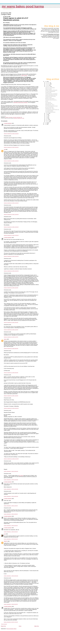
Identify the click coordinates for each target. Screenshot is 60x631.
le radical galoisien (8, 123)
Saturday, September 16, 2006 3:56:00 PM (11, 348)
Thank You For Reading (50, 87)
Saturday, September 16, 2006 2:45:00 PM (11, 322)
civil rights (14, 117)
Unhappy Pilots (48, 92)
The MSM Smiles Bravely (50, 112)
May (47, 116)
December (48, 82)
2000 (46, 124)
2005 (46, 122)
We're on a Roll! (48, 88)
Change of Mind (48, 97)
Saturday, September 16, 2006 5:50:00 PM (11, 372)
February (47, 120)
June (47, 115)
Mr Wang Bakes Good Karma (23, 6)
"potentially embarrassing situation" (20, 102)
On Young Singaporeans (50, 91)
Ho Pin (46, 101)
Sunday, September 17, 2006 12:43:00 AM (11, 489)
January (47, 121)
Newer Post (3, 626)
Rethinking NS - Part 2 (49, 104)
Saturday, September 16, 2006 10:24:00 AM (11, 133)
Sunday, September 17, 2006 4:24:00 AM (11, 525)
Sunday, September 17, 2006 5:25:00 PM (11, 604)
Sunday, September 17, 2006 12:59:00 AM (11, 496)
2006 (46, 81)
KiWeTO (5, 541)
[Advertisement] (53, 17)
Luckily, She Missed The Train (51, 94)
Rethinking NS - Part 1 (49, 108)
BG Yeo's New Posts (49, 107)
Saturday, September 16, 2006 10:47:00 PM (11, 458)
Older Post (36, 626)
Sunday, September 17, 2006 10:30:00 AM (11, 575)
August (47, 113)
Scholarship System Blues (50, 96)
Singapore (6, 117)
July (46, 114)
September (48, 86)
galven (5, 339)
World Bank (18, 117)
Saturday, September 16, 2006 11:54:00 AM (11, 235)
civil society (10, 117)
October (47, 85)
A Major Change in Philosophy (51, 90)
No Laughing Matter (49, 110)
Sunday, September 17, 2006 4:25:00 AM (11, 531)
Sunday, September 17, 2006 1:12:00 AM (11, 505)
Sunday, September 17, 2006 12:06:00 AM (11, 471)
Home (20, 626)
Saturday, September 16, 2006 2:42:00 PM (11, 287)
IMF (21, 117)
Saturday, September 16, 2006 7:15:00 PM (11, 395)
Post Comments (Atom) (11, 628)
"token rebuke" (24, 75)
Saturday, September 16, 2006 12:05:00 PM (11, 256)
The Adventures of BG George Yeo (52, 109)
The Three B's (48, 102)
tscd (5, 533)
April (47, 118)
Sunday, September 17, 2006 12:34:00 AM (11, 479)
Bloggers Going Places (49, 98)
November (48, 83)
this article (21, 475)
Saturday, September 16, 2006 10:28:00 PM (11, 408)
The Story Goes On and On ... (51, 99)
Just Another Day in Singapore (51, 93)
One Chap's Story (48, 103)
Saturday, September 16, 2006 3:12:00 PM (11, 329)
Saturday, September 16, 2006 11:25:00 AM (11, 160)
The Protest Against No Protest (51, 105)
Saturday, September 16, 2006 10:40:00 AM (11, 147)
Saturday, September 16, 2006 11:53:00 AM (11, 214)
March (47, 119)
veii (4, 149)
